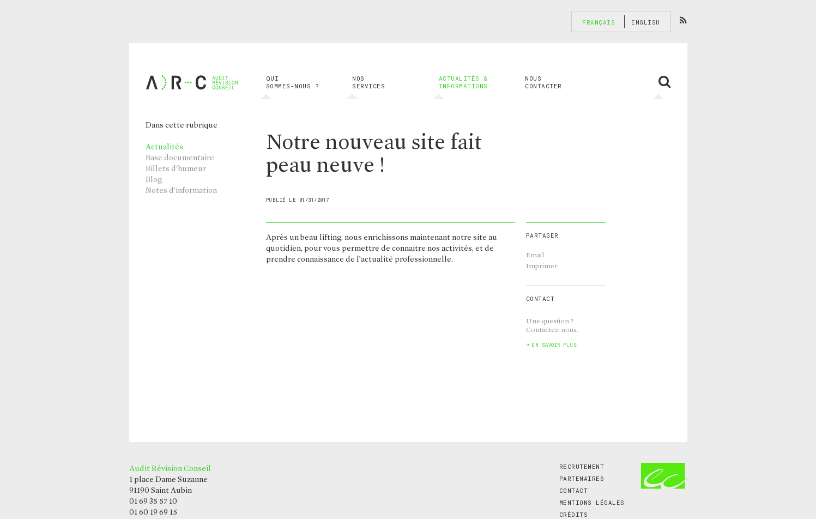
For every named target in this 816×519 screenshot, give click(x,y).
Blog (154, 179)
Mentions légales (592, 502)
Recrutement (582, 466)
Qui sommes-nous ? (292, 82)
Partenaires (582, 478)
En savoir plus (554, 345)
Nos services (368, 82)
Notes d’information (181, 190)
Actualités (164, 147)
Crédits (573, 514)
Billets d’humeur (176, 168)
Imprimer (542, 266)
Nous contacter (543, 82)
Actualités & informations (463, 82)
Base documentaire (180, 157)
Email (535, 255)
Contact (573, 490)
